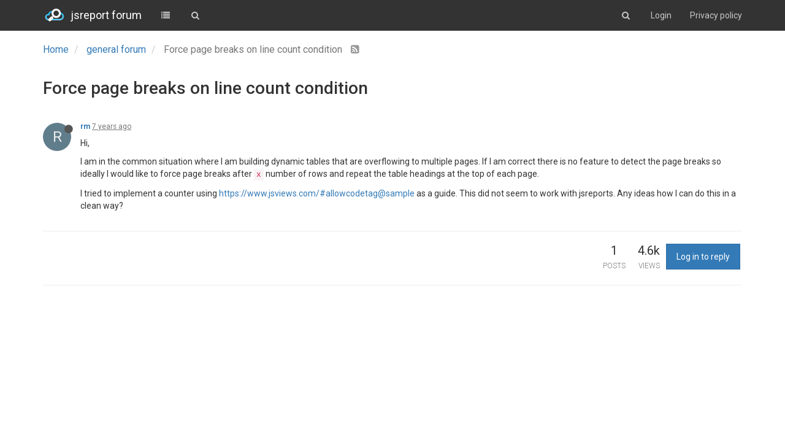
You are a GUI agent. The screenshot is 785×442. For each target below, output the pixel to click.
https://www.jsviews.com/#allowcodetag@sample (317, 193)
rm (85, 126)
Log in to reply (703, 257)
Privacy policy (716, 15)
